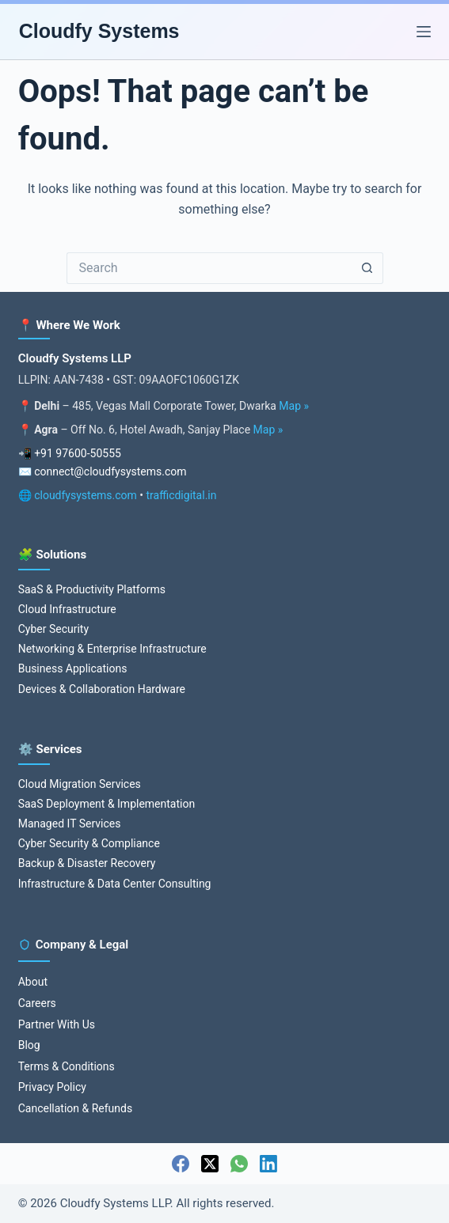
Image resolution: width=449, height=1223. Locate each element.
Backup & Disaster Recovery (87, 863)
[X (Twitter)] (210, 1163)
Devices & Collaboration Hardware (101, 689)
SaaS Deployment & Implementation (106, 803)
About (33, 981)
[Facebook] (180, 1163)
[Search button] (367, 268)
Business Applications (72, 668)
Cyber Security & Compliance (89, 843)
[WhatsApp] (239, 1163)
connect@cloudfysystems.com (110, 471)
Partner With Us (56, 1024)
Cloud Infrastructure (67, 609)
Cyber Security (53, 629)
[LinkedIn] (268, 1163)
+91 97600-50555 (77, 453)
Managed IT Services (69, 823)
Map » (294, 405)
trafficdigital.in (181, 495)
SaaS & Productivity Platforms (92, 589)
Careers (37, 1003)
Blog (29, 1045)
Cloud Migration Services (79, 784)
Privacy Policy (52, 1087)
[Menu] (424, 32)
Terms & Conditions (66, 1066)
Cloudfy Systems (99, 31)
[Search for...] (209, 268)
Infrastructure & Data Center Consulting (114, 883)
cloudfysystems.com (85, 495)
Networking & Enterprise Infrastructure (112, 648)
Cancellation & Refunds (75, 1108)
